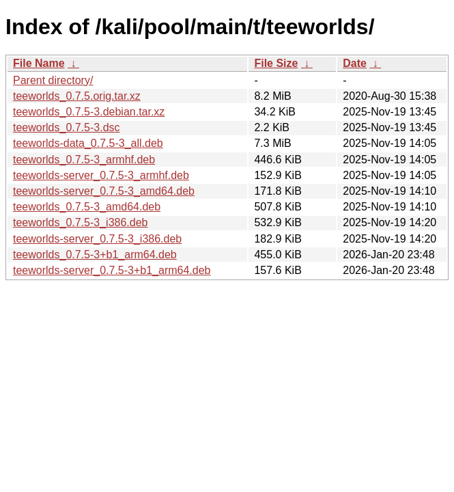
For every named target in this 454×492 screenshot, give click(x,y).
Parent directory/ (53, 80)
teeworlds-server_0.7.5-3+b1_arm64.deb (112, 270)
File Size (276, 63)
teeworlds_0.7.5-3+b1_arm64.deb (95, 254)
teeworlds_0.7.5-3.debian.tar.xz (89, 112)
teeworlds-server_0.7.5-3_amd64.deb (104, 191)
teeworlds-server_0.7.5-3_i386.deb (97, 239)
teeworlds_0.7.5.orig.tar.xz (77, 96)
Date (355, 63)
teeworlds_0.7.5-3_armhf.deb (84, 159)
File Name (39, 63)
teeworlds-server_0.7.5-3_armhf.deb (101, 175)
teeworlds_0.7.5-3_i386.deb (80, 222)
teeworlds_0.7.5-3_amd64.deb (86, 207)
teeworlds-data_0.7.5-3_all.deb (88, 143)
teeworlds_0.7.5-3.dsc (66, 127)
